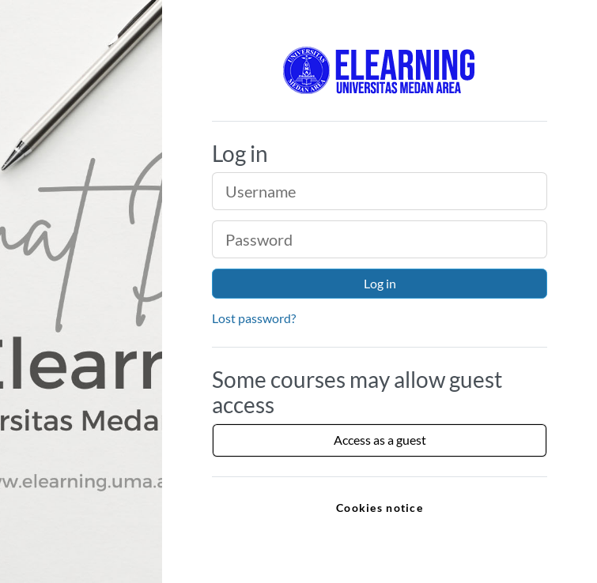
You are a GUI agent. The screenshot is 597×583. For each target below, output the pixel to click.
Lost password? (254, 317)
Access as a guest (380, 439)
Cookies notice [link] (379, 507)
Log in (380, 283)
